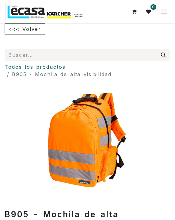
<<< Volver (25, 29)
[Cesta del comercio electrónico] (134, 12)
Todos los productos (35, 67)
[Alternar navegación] (164, 11)
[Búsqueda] (163, 55)
